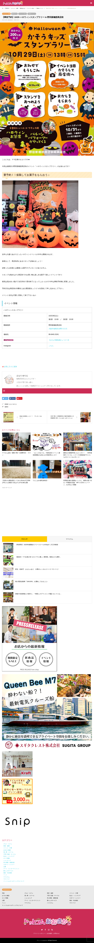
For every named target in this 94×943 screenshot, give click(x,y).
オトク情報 (5, 898)
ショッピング (28, 898)
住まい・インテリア (74, 895)
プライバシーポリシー (39, 933)
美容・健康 (50, 893)
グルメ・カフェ (29, 893)
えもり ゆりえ (13, 404)
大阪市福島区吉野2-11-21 (58, 329)
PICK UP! (24, 539)
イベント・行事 (6, 13)
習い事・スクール (29, 895)
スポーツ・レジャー (74, 898)
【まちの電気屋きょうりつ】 (59, 340)
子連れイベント (31, 13)
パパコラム (50, 903)
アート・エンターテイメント (32, 900)
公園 (3, 900)
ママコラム (69, 539)
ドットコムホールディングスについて (12, 905)
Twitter (42, 929)
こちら (51, 346)
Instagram (48, 929)
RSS (52, 929)
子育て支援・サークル (53, 895)
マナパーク (72, 903)
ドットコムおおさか (42, 940)
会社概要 (49, 933)
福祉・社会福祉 (73, 900)
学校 (3, 893)
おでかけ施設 (5, 895)
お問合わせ (56, 933)
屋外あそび (14, 13)
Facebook (45, 929)
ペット (4, 903)
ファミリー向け (22, 13)
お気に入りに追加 (10, 366)
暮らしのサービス (52, 900)
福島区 (6, 407)
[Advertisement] (47, 510)
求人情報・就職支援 (52, 898)
